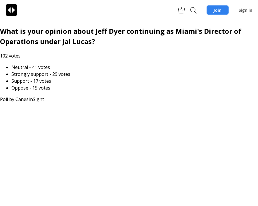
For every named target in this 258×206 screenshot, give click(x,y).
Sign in (245, 10)
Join (217, 10)
